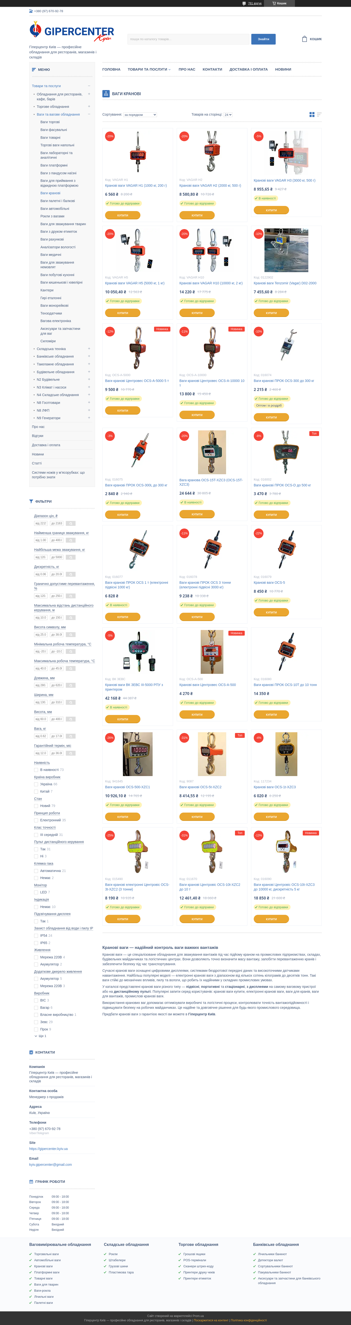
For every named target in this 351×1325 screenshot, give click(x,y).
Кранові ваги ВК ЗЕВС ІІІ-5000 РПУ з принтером (134, 687)
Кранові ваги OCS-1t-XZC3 (275, 787)
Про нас (38, 427)
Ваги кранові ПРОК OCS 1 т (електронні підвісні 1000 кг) (136, 585)
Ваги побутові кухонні (57, 275)
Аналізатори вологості (58, 247)
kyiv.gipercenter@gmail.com (50, 1165)
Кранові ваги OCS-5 (269, 582)
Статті (37, 463)
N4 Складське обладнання (58, 395)
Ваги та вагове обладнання (58, 114)
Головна (111, 69)
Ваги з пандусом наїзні (58, 173)
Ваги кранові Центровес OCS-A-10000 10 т (211, 383)
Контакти (212, 69)
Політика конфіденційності (249, 1320)
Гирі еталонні (50, 298)
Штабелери (117, 1260)
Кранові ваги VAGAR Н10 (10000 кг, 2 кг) (211, 283)
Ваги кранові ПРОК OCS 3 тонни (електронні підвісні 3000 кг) (205, 585)
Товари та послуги (46, 86)
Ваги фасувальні (53, 130)
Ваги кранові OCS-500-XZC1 (127, 787)
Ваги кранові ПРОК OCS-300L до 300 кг (136, 485)
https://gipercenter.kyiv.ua (48, 1149)
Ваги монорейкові (54, 305)
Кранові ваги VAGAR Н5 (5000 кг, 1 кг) (135, 283)
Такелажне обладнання (55, 364)
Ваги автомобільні (54, 209)
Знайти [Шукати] (263, 39)
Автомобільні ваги (47, 1260)
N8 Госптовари (48, 403)
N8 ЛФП (43, 410)
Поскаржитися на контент (211, 1320)
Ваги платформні (54, 165)
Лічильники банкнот (272, 1254)
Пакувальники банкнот (274, 1272)
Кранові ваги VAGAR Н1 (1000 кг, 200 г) (136, 185)
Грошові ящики (194, 1254)
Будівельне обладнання (55, 372)
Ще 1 (42, 1036)
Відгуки (37, 436)
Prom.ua (198, 1316)
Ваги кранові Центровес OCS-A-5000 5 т (137, 381)
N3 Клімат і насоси (51, 387)
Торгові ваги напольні (57, 145)
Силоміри (48, 341)
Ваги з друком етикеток (58, 231)
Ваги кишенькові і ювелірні (61, 282)
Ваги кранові (50, 193)
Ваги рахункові (52, 239)
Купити (122, 215)
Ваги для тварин (46, 1284)
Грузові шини (118, 1266)
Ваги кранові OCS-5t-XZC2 (200, 787)
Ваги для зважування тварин (63, 224)
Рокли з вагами (52, 216)
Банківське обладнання (55, 356)
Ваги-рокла (42, 1290)
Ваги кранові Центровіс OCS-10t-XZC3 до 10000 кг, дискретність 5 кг (284, 887)
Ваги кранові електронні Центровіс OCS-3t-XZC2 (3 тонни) (137, 887)
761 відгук (255, 3)
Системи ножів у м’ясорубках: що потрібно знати (58, 475)
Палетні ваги (43, 1303)
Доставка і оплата (46, 445)
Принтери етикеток (197, 1278)
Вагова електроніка (55, 321)
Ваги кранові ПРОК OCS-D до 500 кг (282, 485)
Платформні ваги (46, 1272)
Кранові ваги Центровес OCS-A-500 (207, 685)
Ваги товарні (50, 137)
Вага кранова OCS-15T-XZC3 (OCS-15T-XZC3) (211, 482)
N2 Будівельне (48, 379)
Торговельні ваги (46, 1254)
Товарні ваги (43, 1278)
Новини (38, 454)
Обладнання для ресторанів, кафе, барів (59, 96)
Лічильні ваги (44, 1296)
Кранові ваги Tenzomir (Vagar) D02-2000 (285, 283)
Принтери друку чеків (199, 1272)
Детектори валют (270, 1260)
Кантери (46, 290)
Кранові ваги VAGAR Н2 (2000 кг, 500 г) (210, 185)
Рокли (113, 1254)
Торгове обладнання (53, 107)
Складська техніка (51, 349)
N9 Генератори (48, 418)
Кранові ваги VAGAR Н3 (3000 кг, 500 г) (284, 180)
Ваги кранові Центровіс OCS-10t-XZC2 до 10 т (209, 887)
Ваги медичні (50, 255)
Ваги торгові (50, 122)
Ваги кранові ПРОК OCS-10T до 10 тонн (285, 685)
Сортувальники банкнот (275, 1266)
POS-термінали (194, 1260)
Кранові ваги (43, 1266)
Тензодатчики (51, 313)
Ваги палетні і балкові (57, 201)
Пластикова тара (121, 1272)
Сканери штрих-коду (198, 1266)
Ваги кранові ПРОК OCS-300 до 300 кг (284, 381)
